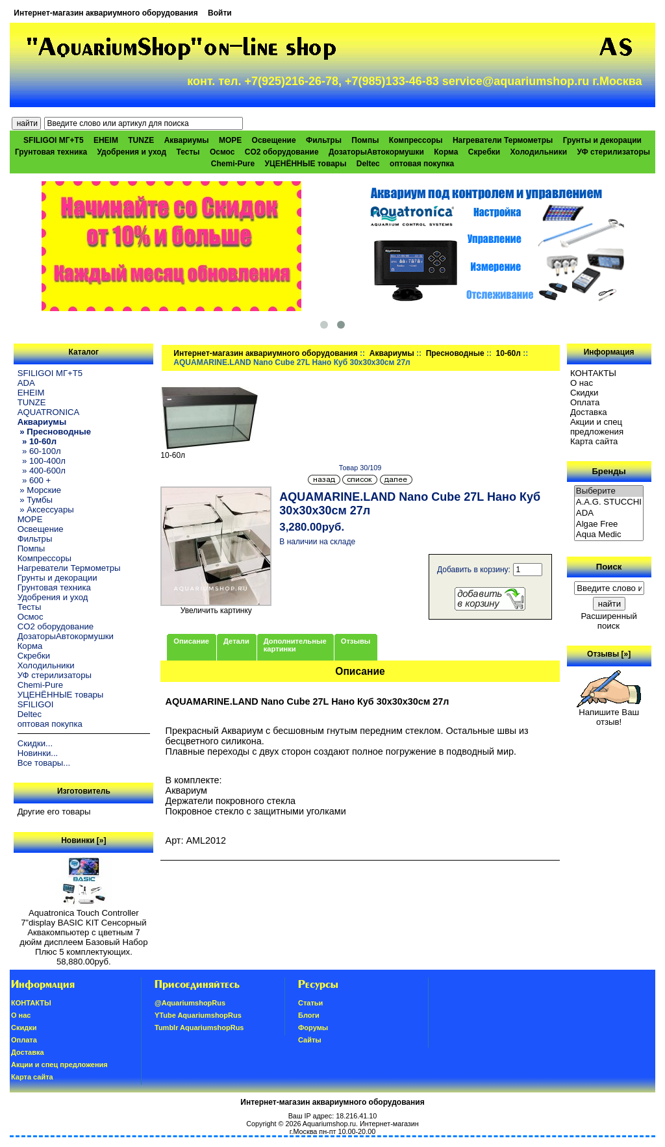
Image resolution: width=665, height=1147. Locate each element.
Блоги (309, 1015)
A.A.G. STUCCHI (609, 502)
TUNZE (141, 140)
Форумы (313, 1027)
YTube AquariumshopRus (198, 1015)
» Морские (40, 490)
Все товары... (44, 763)
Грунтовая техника (51, 152)
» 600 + (34, 480)
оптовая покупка (422, 163)
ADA (26, 383)
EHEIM (106, 140)
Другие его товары (54, 811)
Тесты (187, 152)
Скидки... (35, 743)
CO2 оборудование (282, 152)
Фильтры (324, 140)
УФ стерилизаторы (613, 152)
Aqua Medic (609, 534)
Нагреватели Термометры (503, 140)
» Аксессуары (46, 509)
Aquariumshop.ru (329, 1124)
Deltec (368, 163)
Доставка (588, 412)
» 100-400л (42, 461)
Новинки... (38, 753)
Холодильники (539, 152)
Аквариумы (392, 353)
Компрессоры (416, 140)
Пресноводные (455, 353)
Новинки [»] (83, 840)
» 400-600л (42, 470)
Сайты (309, 1040)
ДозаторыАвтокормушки (376, 152)
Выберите (609, 491)
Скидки (584, 392)
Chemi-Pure (233, 163)
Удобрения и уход (131, 152)
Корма (446, 152)
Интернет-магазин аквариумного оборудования (105, 13)
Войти (220, 13)
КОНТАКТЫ (593, 373)
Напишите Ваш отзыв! (609, 713)
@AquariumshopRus (190, 1003)
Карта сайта (594, 441)
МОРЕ (230, 140)
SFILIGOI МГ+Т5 (53, 140)
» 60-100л (39, 451)
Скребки (484, 152)
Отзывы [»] (609, 654)
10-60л (508, 353)
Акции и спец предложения (596, 426)
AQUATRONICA (49, 412)
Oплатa (585, 402)
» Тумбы (35, 500)
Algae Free (609, 524)
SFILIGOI (36, 704)
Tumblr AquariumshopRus (199, 1027)
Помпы (365, 140)
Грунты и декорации (602, 140)
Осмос (222, 152)
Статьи (310, 1003)
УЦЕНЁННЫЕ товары (306, 163)
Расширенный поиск (608, 621)
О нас (581, 383)
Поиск (609, 567)
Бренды (608, 471)
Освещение (274, 140)
